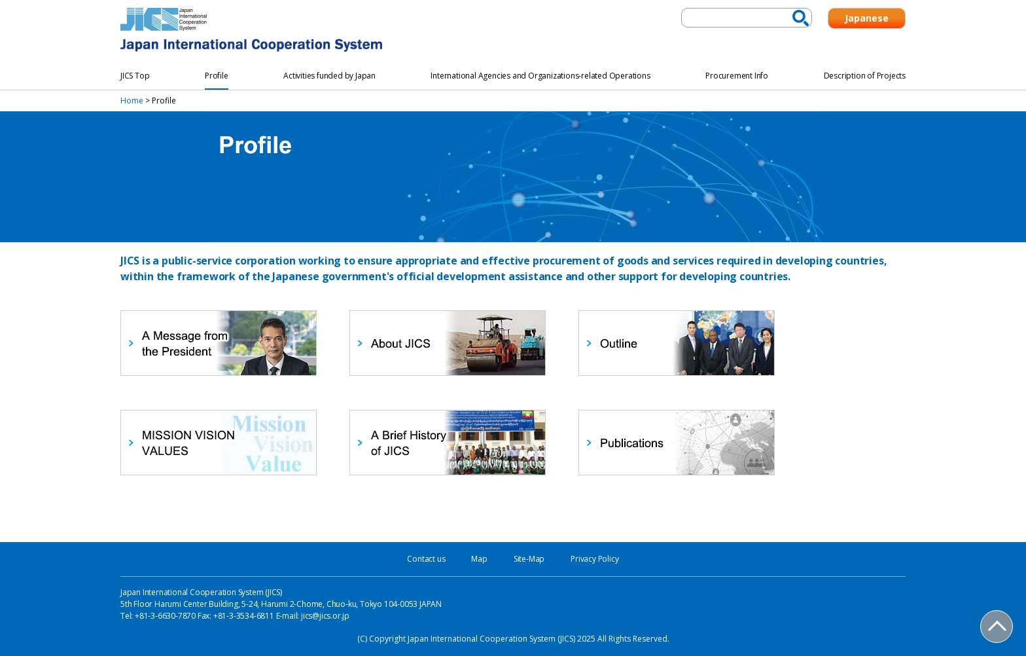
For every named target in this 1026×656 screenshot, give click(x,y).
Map (479, 558)
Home (131, 100)
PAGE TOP (997, 627)
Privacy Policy (594, 558)
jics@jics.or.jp (325, 615)
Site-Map (529, 558)
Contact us (426, 558)
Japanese (867, 18)
